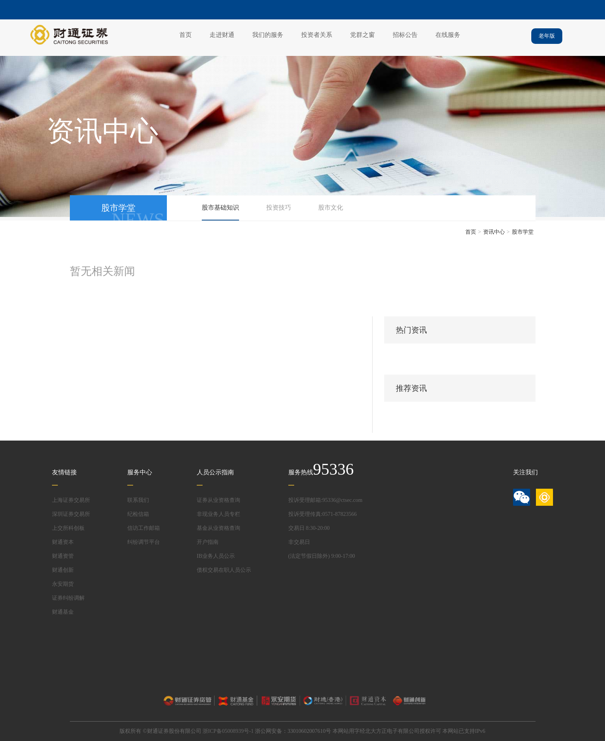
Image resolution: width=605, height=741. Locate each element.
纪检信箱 (138, 514)
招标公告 (405, 34)
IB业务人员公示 (216, 556)
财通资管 (63, 556)
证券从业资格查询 (218, 500)
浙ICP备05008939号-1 (228, 731)
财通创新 (63, 570)
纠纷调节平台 (143, 542)
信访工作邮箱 (143, 528)
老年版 (547, 36)
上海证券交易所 (71, 500)
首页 (185, 34)
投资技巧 (278, 207)
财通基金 (63, 612)
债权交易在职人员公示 (224, 570)
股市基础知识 (220, 207)
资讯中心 (494, 232)
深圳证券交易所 (71, 514)
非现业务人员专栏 (218, 514)
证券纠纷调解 (68, 598)
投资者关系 (316, 34)
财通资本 (63, 542)
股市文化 (330, 207)
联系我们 (138, 500)
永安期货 (63, 584)
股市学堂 (523, 232)
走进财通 (222, 34)
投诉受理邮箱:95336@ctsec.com (325, 500)
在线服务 (447, 34)
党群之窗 (362, 34)
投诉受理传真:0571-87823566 (322, 514)
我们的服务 (267, 34)
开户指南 (207, 542)
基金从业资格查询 (218, 528)
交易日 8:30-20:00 (309, 528)
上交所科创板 (68, 528)
